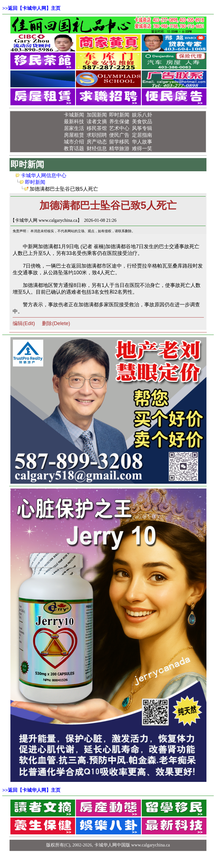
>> (31, 8)
